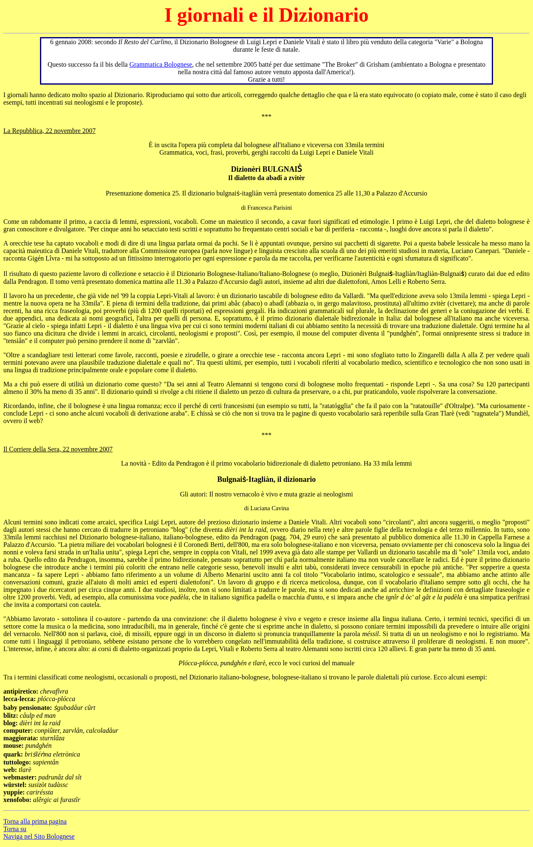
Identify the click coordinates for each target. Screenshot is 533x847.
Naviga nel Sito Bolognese (39, 836)
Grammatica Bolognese (161, 64)
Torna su (14, 828)
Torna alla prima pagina (35, 821)
